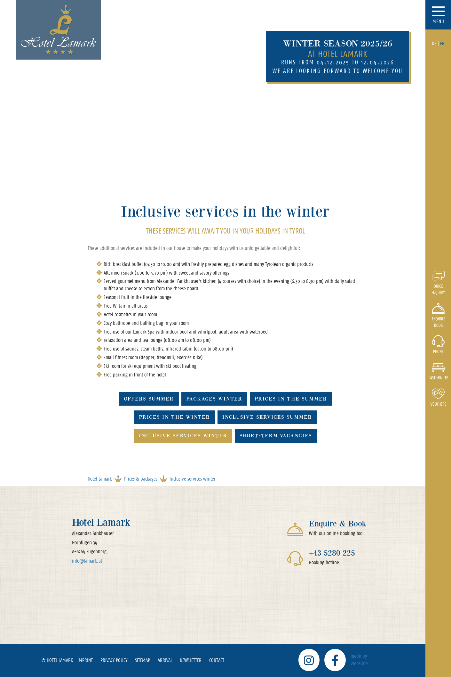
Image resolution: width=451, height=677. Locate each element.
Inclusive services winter (183, 436)
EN (442, 43)
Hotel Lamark (100, 479)
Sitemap (142, 660)
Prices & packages (140, 479)
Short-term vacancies (276, 436)
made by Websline (359, 659)
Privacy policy (113, 660)
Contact (216, 660)
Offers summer (149, 399)
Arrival (165, 660)
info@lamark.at (87, 561)
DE (434, 43)
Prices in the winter (174, 417)
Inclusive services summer (267, 417)
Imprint (85, 660)
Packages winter (214, 399)
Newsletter (191, 660)
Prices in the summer (291, 399)
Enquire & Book (337, 524)
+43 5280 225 (332, 553)
